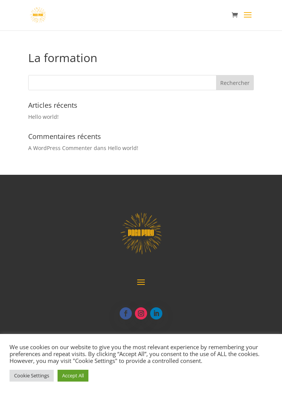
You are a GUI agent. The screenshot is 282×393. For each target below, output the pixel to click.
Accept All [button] (73, 375)
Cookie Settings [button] (31, 375)
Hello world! (43, 116)
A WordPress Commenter (60, 148)
